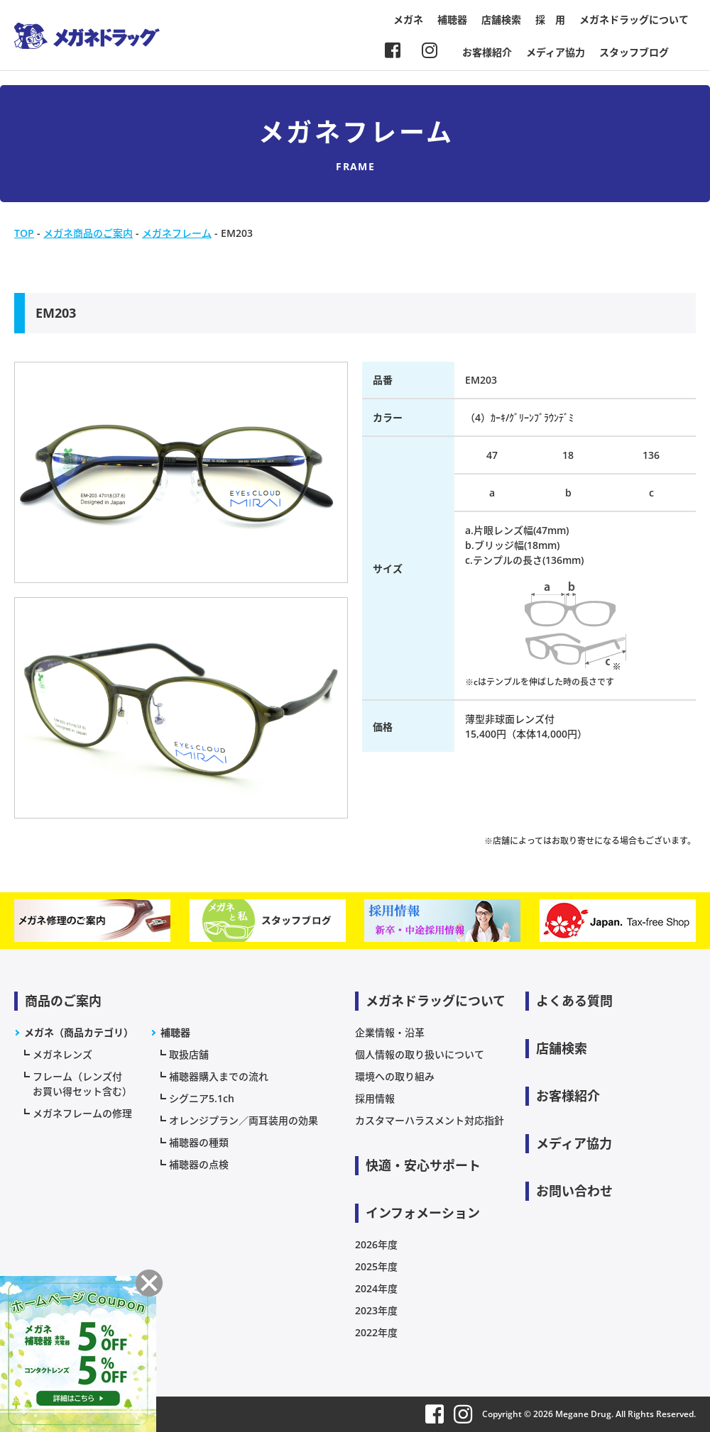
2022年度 (376, 1332)
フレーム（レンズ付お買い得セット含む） (82, 1084)
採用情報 (375, 1098)
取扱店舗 (189, 1054)
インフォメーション (423, 1212)
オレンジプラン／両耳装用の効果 (243, 1120)
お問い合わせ (574, 1190)
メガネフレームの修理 (82, 1113)
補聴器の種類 (199, 1142)
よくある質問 (574, 1000)
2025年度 (376, 1266)
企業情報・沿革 (390, 1032)
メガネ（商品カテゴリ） (78, 1032)
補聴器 (452, 19)
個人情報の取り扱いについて (419, 1054)
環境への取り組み (395, 1076)
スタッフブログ (634, 52)
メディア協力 (555, 52)
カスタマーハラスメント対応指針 (429, 1120)
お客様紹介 (487, 52)
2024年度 (376, 1288)
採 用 (550, 19)
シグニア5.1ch (201, 1098)
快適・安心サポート (423, 1165)
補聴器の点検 (199, 1164)
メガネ (408, 19)
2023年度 (376, 1310)
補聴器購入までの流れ (218, 1076)
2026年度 (376, 1244)
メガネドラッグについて (634, 19)
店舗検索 (501, 19)
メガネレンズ (62, 1054)
